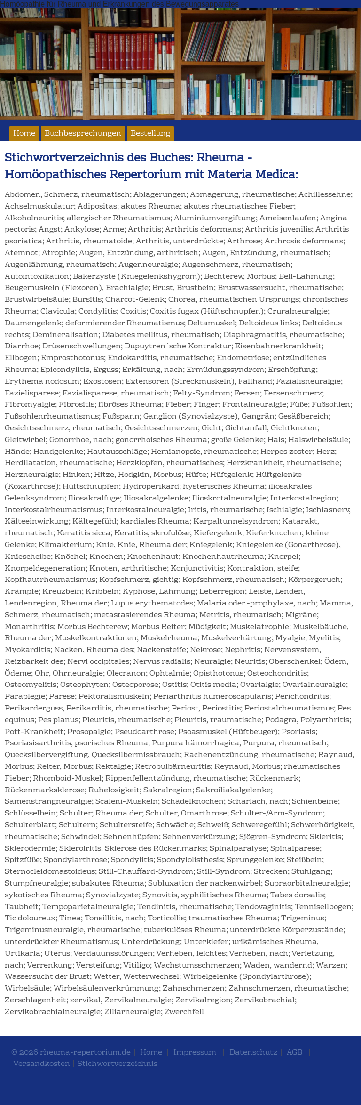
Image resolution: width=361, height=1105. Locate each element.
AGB (294, 1052)
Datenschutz (253, 1052)
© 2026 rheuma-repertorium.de (71, 1052)
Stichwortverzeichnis (117, 1064)
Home (24, 133)
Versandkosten (41, 1064)
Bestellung (150, 133)
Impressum (194, 1052)
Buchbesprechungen (83, 133)
